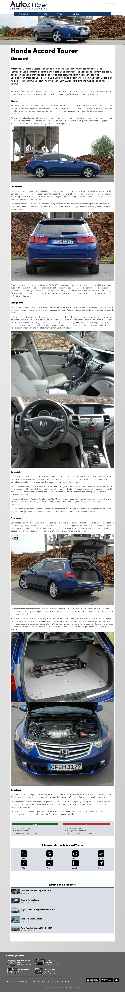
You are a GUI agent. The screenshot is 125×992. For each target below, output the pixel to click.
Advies (60, 13)
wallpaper (66, 981)
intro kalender (24, 981)
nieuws (55, 981)
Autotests (42, 13)
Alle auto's (23, 13)
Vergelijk (76, 13)
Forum (93, 13)
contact (10, 981)
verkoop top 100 (41, 981)
